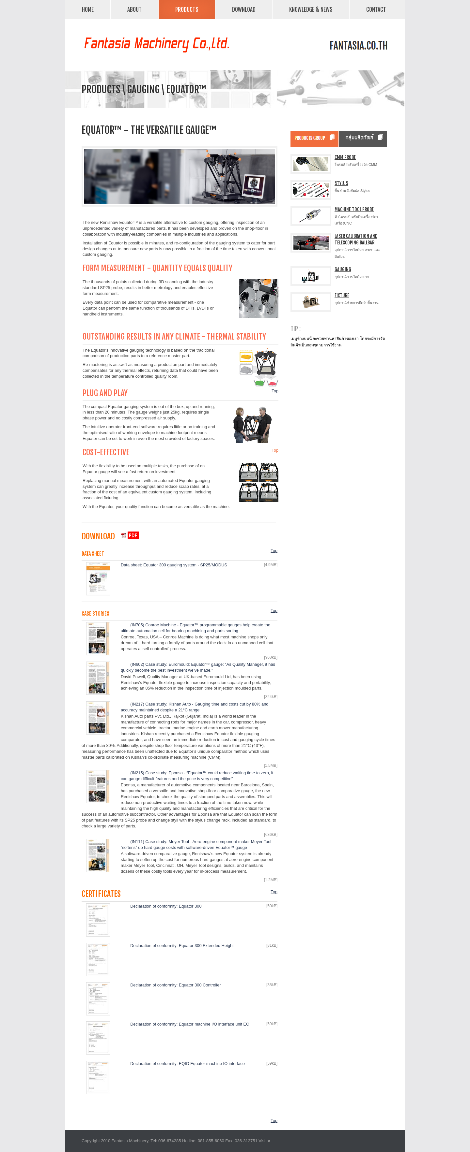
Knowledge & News (311, 9)
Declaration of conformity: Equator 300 (165, 906)
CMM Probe (345, 157)
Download (244, 9)
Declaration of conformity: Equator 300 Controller (175, 985)
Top (275, 390)
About (134, 9)
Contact (376, 9)
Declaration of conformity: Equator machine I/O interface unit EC (189, 1024)
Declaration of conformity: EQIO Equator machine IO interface (187, 1063)
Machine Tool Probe (354, 209)
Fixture (342, 295)
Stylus (341, 183)
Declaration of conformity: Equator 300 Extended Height (182, 945)
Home (88, 9)
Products (185, 9)
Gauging (343, 269)
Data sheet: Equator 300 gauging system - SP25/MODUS (174, 564)
